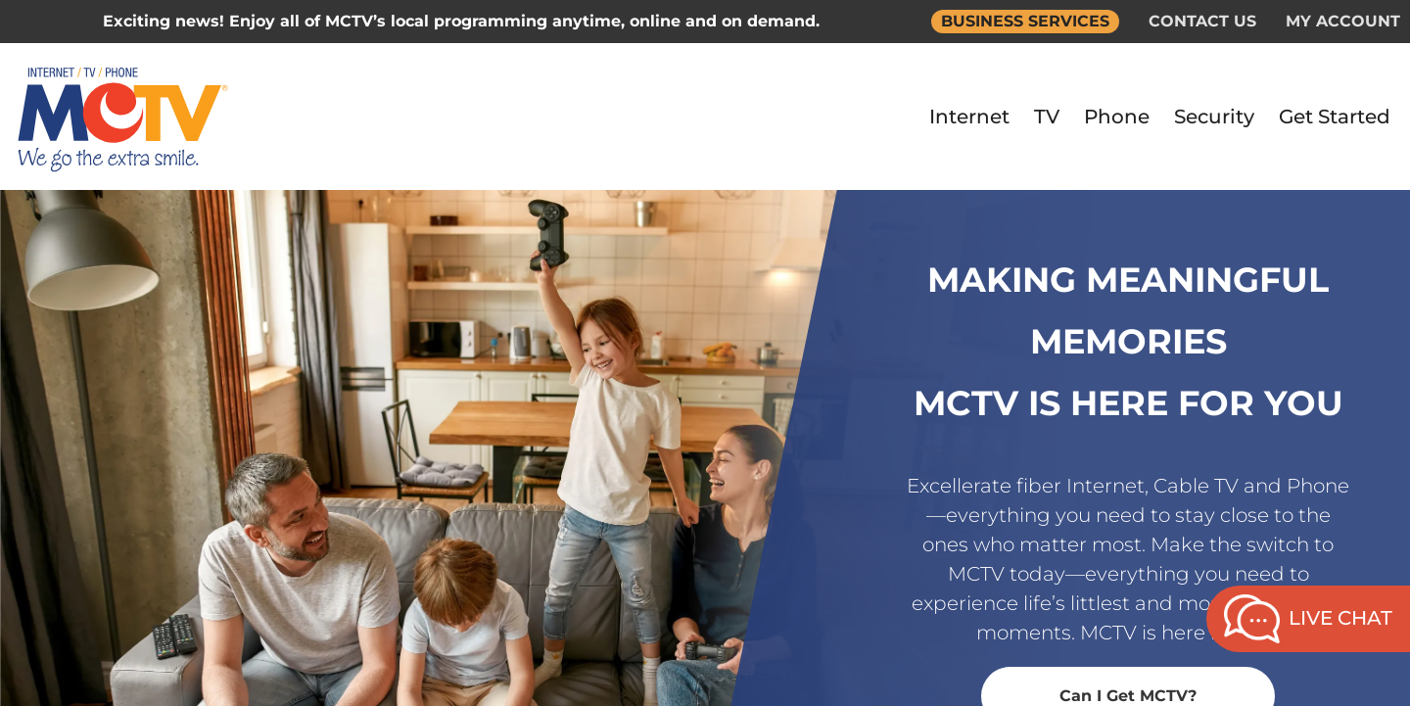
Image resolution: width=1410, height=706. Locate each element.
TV (1046, 116)
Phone (1117, 116)
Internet (969, 116)
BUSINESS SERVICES (1025, 21)
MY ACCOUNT (1343, 21)
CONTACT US (1202, 21)
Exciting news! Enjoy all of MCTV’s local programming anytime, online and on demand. (461, 21)
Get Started (1334, 116)
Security (1214, 116)
